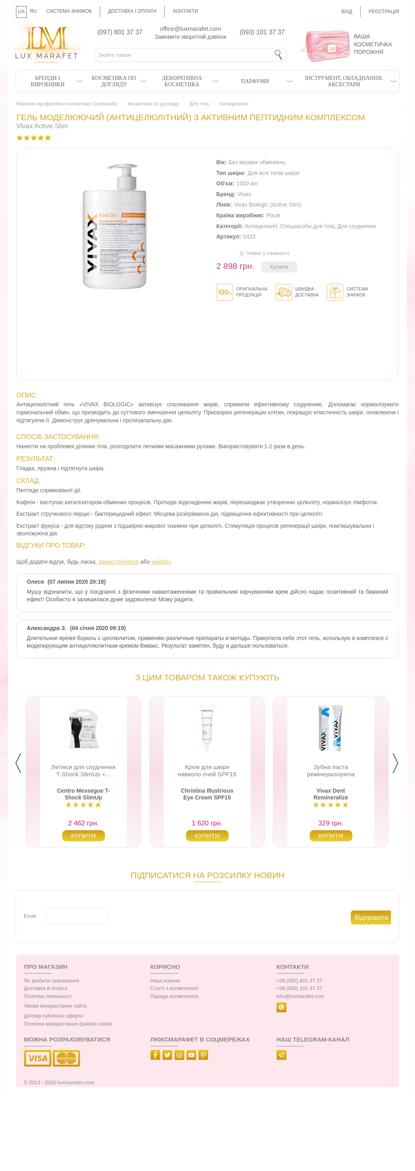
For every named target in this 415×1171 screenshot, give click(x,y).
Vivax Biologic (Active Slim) (267, 204)
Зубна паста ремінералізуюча (331, 770)
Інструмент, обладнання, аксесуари (344, 81)
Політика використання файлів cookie (68, 1024)
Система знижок (69, 11)
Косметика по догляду (114, 81)
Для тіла (199, 104)
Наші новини (165, 981)
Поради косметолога (174, 996)
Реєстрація (384, 11)
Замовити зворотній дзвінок (190, 37)
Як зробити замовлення (51, 981)
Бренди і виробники (48, 81)
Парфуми (255, 81)
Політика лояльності (47, 996)
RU (33, 11)
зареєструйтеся (119, 562)
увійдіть (161, 562)
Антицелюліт (234, 104)
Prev (24, 763)
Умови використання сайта (55, 1006)
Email (30, 916)
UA (21, 11)
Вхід (347, 11)
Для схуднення (356, 226)
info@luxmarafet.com (300, 996)
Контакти (185, 11)
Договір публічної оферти (53, 1016)
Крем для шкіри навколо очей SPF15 (207, 770)
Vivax (244, 194)
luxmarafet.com (76, 1083)
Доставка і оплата (132, 11)
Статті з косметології (174, 988)
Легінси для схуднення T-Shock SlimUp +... (83, 770)
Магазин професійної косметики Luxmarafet (66, 104)
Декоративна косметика (182, 81)
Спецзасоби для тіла (307, 226)
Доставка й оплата (45, 988)
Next (401, 763)
